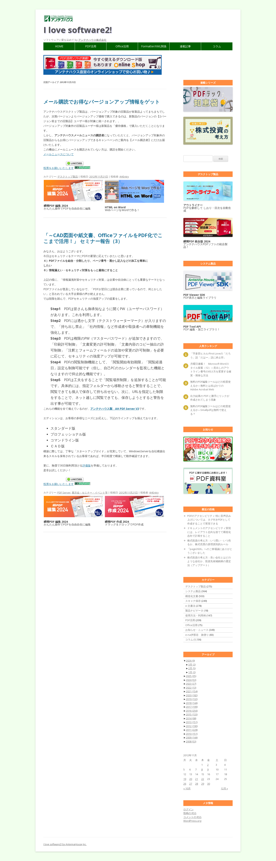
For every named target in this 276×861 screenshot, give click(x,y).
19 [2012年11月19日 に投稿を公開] (184, 779)
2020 (192, 695)
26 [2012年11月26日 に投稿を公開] (184, 783)
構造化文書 (191, 596)
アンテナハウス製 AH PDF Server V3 (114, 408)
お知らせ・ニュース (196, 630)
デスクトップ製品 (67, 176)
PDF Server (64, 492)
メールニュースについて (58, 154)
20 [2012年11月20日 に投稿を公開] (190, 779)
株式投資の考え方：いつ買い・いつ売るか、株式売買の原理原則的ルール (209, 542)
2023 (191, 683)
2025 (191, 676)
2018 (192, 703)
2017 (192, 707)
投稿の (189, 813)
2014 (191, 718)
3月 (192, 664)
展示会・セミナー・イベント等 (90, 492)
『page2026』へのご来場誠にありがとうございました (209, 551)
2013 (192, 722)
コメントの (192, 817)
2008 (191, 741)
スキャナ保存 (193, 601)
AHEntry (124, 176)
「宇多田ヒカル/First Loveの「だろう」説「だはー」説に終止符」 (210, 355)
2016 (192, 710)
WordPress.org (192, 821)
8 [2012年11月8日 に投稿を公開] (202, 769)
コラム (217, 46)
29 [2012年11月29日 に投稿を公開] (202, 783)
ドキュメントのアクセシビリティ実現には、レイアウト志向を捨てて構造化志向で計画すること (209, 532)
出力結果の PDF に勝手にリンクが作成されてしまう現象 (209, 398)
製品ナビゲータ (194, 610)
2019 (192, 699)
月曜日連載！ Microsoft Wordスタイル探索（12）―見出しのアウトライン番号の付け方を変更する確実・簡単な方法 (210, 369)
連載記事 (185, 46)
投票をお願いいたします (58, 168)
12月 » (224, 788)
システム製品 (193, 591)
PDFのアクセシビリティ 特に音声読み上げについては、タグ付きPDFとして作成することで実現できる (209, 519)
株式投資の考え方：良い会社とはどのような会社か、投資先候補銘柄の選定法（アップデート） (209, 561)
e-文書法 (190, 606)
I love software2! (77, 29)
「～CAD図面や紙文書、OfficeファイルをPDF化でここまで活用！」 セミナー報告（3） (103, 238)
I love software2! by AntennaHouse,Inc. (65, 844)
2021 (192, 691)
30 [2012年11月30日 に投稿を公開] (208, 783)
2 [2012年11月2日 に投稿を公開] (208, 765)
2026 (190, 660)
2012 (192, 726)
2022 (191, 687)
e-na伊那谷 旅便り (197, 635)
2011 (192, 730)
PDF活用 (90, 46)
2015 (192, 714)
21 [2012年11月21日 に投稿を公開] (196, 779)
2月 (192, 668)
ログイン (188, 809)
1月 (192, 672)
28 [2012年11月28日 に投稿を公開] (196, 783)
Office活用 (122, 46)
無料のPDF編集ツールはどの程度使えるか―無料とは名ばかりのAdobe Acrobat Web (210, 385)
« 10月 (187, 788)
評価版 (86, 465)
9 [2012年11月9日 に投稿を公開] (208, 769)
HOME (59, 46)
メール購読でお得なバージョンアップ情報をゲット (101, 101)
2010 (192, 734)
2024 (191, 680)
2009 (192, 737)
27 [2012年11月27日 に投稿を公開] (190, 783)
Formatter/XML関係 (153, 46)
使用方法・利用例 (195, 615)
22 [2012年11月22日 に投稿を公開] (202, 779)
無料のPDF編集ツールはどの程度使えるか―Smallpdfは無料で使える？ (210, 410)
